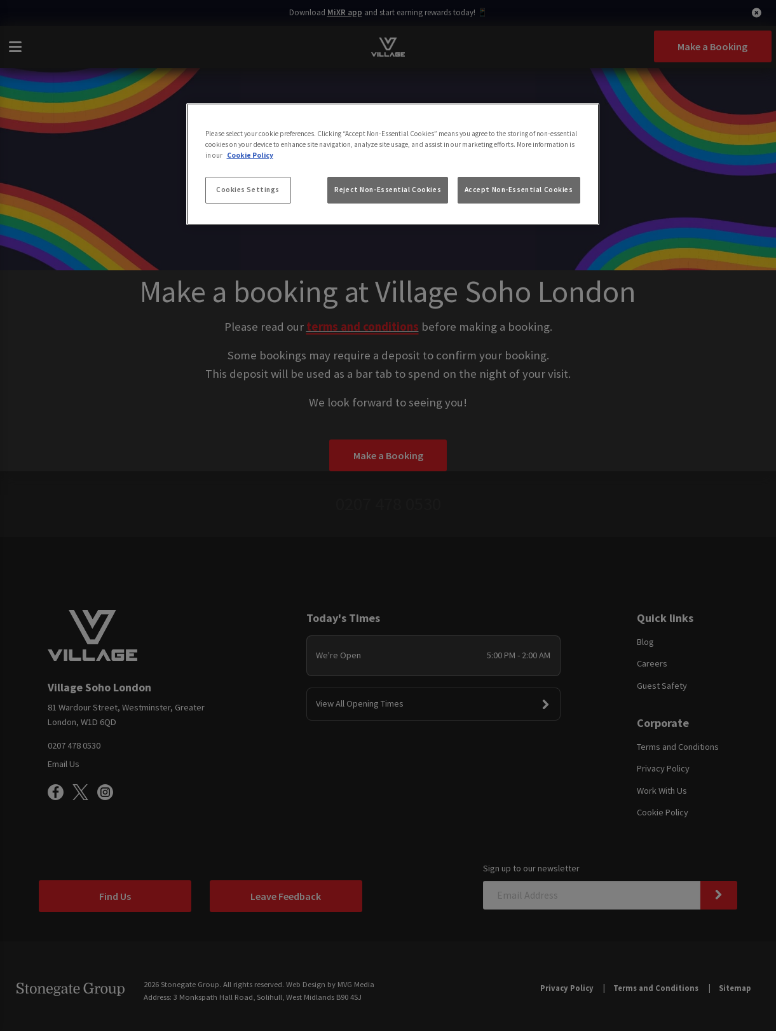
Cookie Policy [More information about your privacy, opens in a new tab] (250, 155)
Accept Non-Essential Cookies (519, 189)
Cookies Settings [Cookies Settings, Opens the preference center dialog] (248, 189)
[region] (392, 164)
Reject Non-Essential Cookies (387, 189)
